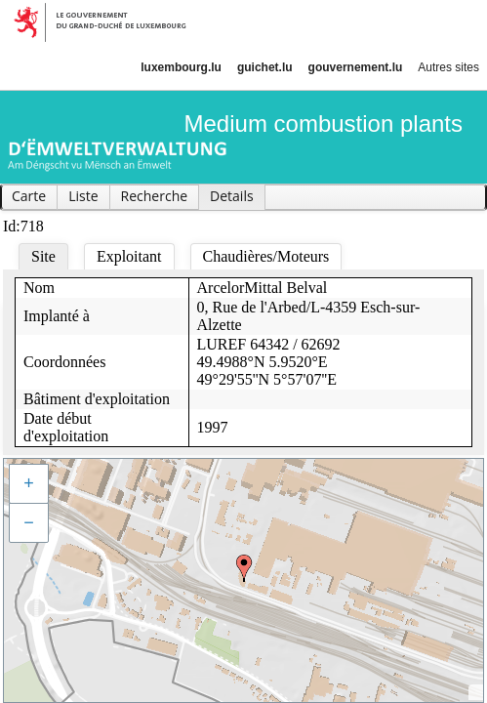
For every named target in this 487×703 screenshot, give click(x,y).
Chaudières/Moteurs (266, 256)
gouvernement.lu (355, 67)
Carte (29, 195)
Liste (83, 195)
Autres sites (448, 67)
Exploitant (129, 256)
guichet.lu (265, 67)
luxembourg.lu (181, 67)
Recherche (154, 195)
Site (43, 256)
